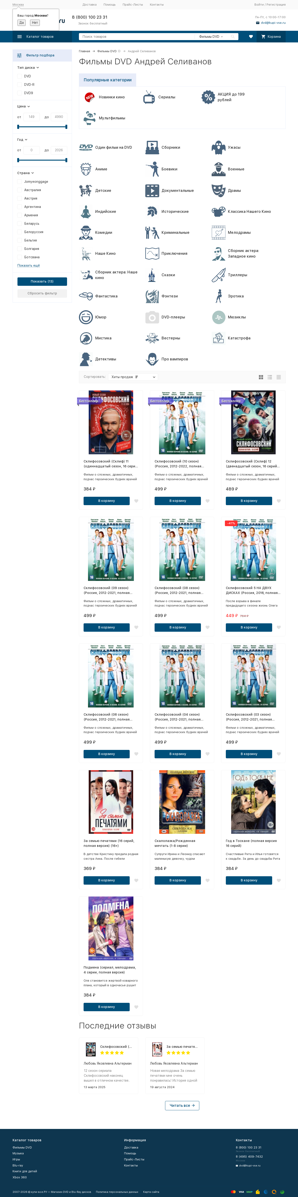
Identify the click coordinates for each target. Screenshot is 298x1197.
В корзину (106, 501)
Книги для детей (25, 1171)
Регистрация (276, 4)
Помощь (110, 4)
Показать (39, 281)
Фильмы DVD (107, 51)
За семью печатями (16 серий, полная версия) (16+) (183, 1047)
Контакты (157, 4)
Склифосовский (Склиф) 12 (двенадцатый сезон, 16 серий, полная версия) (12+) (116, 1047)
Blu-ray (18, 1165)
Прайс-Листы (133, 4)
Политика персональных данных (117, 1192)
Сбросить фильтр (42, 293)
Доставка (89, 4)
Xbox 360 (20, 1177)
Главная (84, 51)
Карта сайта (151, 1192)
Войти (259, 4)
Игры (16, 1159)
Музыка (18, 1153)
